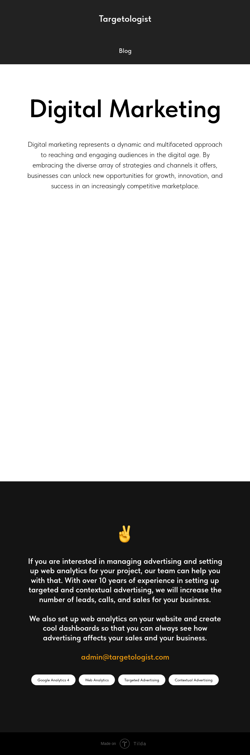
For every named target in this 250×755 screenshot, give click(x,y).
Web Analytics (97, 680)
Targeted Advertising (141, 680)
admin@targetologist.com (125, 657)
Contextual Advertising (194, 680)
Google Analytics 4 (53, 680)
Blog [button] (125, 51)
